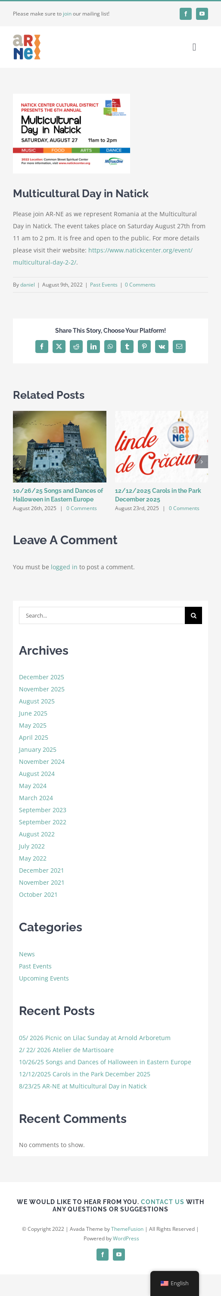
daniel (27, 284)
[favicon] (26, 36)
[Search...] (102, 615)
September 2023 (42, 810)
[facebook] (186, 14)
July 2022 (32, 846)
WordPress (126, 1238)
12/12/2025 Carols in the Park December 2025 (84, 1074)
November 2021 (42, 882)
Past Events (104, 284)
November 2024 (42, 761)
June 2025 (33, 713)
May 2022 (33, 858)
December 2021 (41, 870)
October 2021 (38, 894)
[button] (19, 461)
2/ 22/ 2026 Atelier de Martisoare (66, 1050)
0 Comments (140, 284)
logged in (64, 567)
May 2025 (33, 725)
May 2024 (33, 786)
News (27, 954)
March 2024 (36, 798)
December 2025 (41, 677)
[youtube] (202, 14)
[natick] (71, 133)
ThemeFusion (127, 1229)
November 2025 (42, 689)
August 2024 (37, 773)
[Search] (193, 615)
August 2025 (37, 701)
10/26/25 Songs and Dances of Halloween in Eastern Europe (105, 1062)
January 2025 (37, 749)
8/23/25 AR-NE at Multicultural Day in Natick (82, 1086)
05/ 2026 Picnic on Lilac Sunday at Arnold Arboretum (95, 1038)
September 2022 (42, 822)
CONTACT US (162, 1201)
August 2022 (37, 834)
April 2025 (33, 737)
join (67, 13)
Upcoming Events (44, 978)
